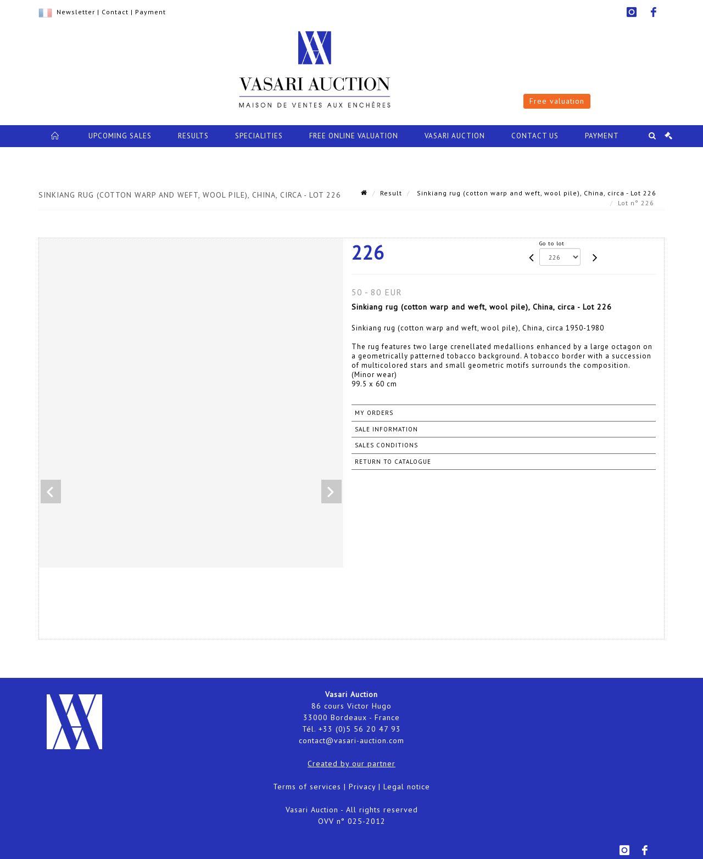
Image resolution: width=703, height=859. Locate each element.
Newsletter (76, 12)
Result (391, 193)
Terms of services (307, 786)
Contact (115, 12)
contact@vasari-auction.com (351, 740)
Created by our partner (351, 763)
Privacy (362, 786)
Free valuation (556, 101)
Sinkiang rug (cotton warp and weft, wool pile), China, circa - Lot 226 (535, 193)
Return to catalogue (393, 461)
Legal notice (406, 786)
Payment (150, 12)
